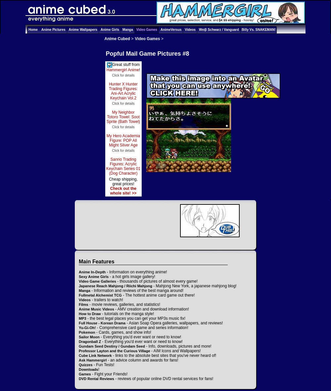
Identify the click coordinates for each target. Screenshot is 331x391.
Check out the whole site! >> (123, 191)
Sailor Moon (89, 337)
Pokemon (87, 332)
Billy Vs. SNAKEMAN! (259, 29)
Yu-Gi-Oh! (87, 328)
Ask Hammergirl (93, 360)
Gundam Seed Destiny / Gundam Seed (112, 346)
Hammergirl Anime (122, 70)
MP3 (82, 318)
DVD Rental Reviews (96, 379)
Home (33, 29)
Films (83, 305)
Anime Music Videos (96, 309)
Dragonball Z (90, 342)
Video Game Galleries (97, 281)
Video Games (146, 29)
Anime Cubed (117, 38)
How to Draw (90, 314)
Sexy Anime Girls (94, 277)
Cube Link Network (95, 356)
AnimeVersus (171, 29)
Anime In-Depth (92, 272)
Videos (190, 29)
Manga (127, 29)
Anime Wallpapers (83, 29)
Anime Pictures (53, 29)
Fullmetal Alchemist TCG (100, 295)
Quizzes (86, 365)
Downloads (88, 369)
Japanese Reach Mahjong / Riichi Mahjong (115, 286)
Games (85, 374)
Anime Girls (110, 29)
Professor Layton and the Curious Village (114, 351)
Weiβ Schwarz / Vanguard (219, 29)
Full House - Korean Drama (102, 323)
